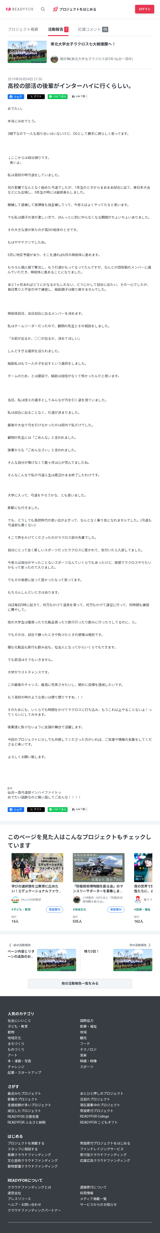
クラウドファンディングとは (29, 1187)
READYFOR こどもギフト (99, 1122)
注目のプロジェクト (95, 1099)
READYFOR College (94, 1116)
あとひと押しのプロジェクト (102, 1093)
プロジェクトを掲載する (26, 1143)
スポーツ (86, 1067)
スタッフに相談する (23, 1149)
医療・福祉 (88, 1026)
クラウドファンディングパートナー (34, 1210)
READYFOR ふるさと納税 (27, 1122)
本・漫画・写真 (19, 1061)
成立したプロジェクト (24, 1111)
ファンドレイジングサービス (102, 1149)
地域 (83, 1032)
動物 (11, 1032)
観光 (83, 1038)
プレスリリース (19, 1199)
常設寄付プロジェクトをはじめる (105, 1143)
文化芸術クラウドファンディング (33, 1161)
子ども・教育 (18, 1026)
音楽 (83, 1055)
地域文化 (14, 1038)
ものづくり (16, 1049)
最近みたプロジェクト (24, 1093)
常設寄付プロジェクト (97, 1111)
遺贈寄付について (93, 1187)
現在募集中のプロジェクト (100, 1105)
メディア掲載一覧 (93, 1199)
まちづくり (16, 1044)
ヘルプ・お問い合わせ (24, 1205)
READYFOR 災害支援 (23, 1117)
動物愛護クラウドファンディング (33, 1166)
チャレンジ (16, 1067)
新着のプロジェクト (23, 1099)
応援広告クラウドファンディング (105, 1161)
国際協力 (86, 1021)
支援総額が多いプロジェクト (29, 1105)
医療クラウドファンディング (29, 1155)
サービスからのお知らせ (98, 1205)
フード (85, 1044)
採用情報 (86, 1193)
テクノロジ (88, 1049)
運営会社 (14, 1193)
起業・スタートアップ (24, 1073)
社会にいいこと (19, 1021)
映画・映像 (88, 1061)
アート (12, 1055)
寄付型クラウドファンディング (103, 1155)
